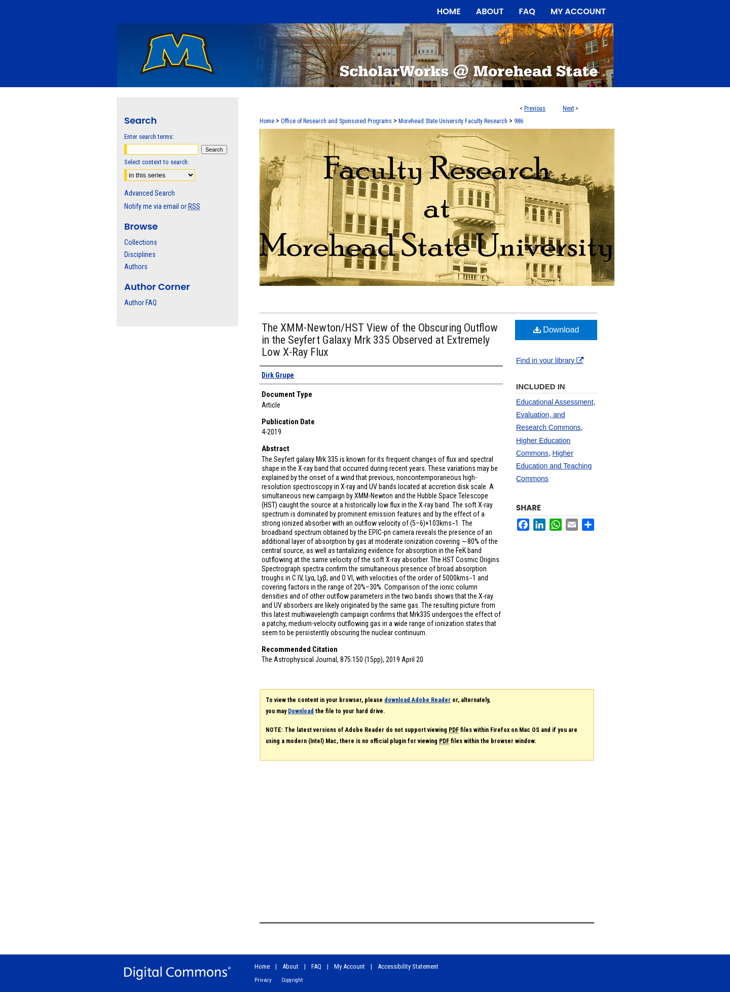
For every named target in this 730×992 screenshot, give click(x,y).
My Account (349, 966)
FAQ (316, 966)
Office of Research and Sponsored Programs (336, 121)
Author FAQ (140, 303)
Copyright (292, 980)
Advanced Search (149, 193)
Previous (534, 108)
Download (556, 329)
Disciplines (140, 254)
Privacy (263, 980)
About (290, 966)
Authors (136, 267)
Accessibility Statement (408, 966)
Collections (140, 242)
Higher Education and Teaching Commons (554, 466)
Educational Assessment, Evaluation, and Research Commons (555, 414)
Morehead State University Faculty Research (452, 121)
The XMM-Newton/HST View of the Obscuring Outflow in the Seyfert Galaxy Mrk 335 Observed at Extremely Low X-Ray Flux (380, 339)
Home (267, 121)
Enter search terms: (149, 136)
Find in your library (549, 360)
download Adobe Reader (417, 700)
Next (568, 108)
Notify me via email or (162, 206)
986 (518, 121)
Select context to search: (156, 162)
